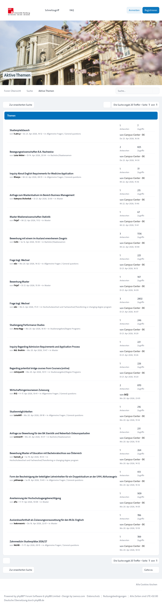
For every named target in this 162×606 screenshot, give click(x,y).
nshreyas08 (19, 371)
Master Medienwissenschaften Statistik (30, 217)
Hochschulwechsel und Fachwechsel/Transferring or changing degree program (77, 306)
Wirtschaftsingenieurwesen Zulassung (29, 390)
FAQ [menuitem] (69, 10)
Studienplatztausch (20, 130)
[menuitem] (50, 10)
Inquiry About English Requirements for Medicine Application (41, 173)
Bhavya (17, 177)
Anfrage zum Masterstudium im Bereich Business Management (42, 195)
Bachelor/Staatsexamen (61, 155)
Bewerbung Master (19, 282)
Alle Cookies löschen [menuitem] (144, 584)
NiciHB (17, 545)
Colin (16, 241)
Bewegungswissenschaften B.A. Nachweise (31, 151)
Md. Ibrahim (19, 350)
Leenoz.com (79, 596)
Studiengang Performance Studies (27, 325)
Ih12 (15, 393)
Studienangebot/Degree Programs (65, 328)
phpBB (20, 596)
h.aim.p (17, 133)
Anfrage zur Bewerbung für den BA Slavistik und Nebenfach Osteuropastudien (50, 433)
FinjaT (16, 220)
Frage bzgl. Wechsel (20, 260)
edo (15, 263)
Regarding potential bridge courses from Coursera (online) (39, 368)
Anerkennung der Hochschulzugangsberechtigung (35, 498)
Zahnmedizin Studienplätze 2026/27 (28, 541)
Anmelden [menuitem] (134, 10)
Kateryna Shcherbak (22, 198)
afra (15, 501)
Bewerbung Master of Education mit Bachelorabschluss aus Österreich (46, 453)
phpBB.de (39, 600)
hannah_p (18, 456)
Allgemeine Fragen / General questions (64, 133)
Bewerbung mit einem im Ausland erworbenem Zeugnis (38, 238)
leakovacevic (19, 523)
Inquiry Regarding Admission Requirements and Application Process (45, 346)
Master (60, 198)
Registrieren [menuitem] (151, 10)
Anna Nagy (18, 328)
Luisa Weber (19, 155)
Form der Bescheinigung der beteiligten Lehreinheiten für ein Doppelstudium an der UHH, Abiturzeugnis (63, 476)
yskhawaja (18, 480)
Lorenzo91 (18, 436)
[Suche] (150, 91)
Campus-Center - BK (134, 135)
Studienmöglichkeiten (21, 411)
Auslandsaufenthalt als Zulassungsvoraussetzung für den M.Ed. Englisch (47, 520)
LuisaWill (18, 415)
